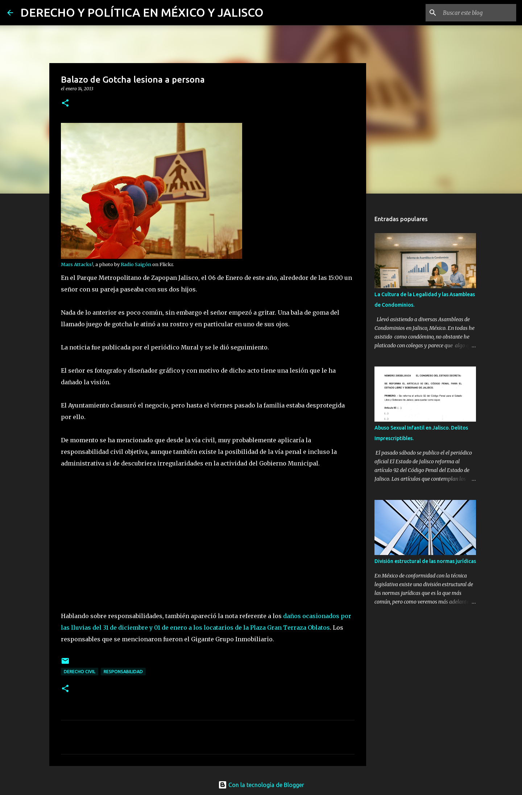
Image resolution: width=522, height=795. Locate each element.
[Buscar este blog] (478, 12)
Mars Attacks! (77, 264)
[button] (65, 103)
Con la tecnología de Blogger (261, 785)
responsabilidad (123, 671)
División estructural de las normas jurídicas (425, 561)
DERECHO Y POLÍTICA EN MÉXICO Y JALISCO (142, 12)
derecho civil (79, 671)
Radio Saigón (136, 264)
